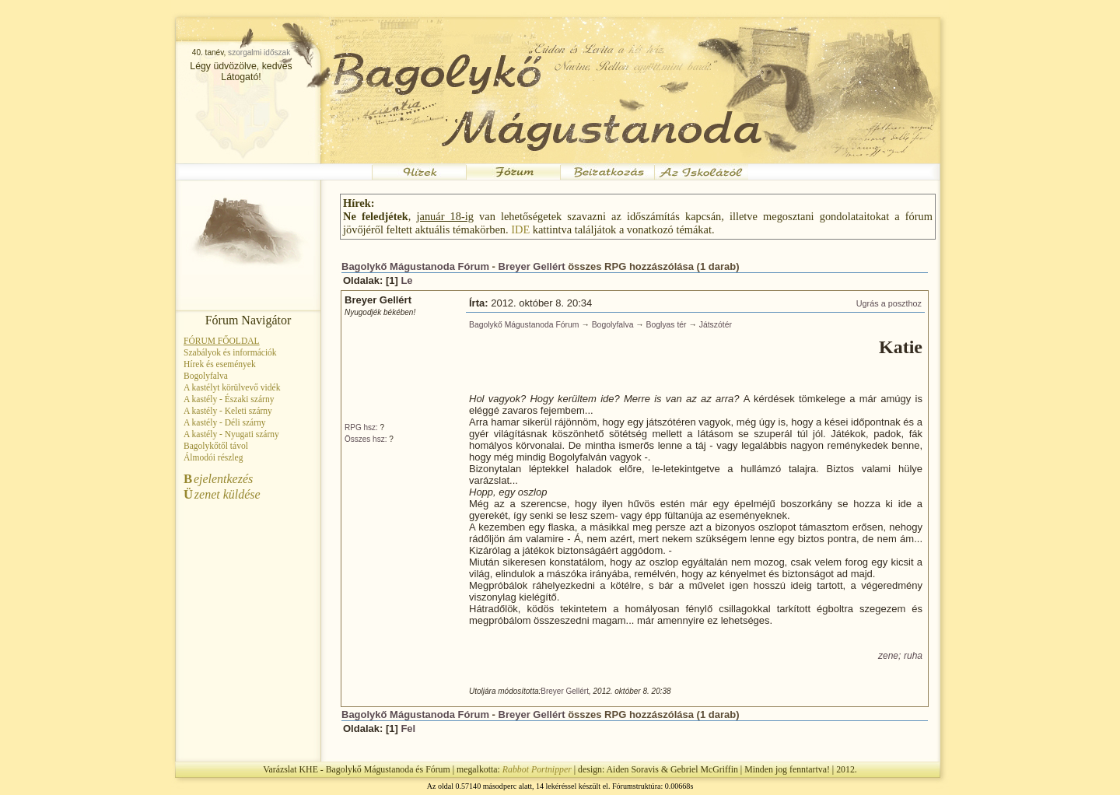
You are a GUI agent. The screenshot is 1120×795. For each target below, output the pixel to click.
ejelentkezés (218, 478)
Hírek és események (220, 364)
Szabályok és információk (230, 352)
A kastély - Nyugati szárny (231, 434)
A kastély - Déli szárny (225, 422)
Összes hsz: (366, 439)
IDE (520, 229)
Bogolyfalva (206, 375)
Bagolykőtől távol (216, 445)
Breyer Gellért (532, 266)
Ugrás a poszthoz (889, 303)
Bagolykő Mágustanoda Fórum (415, 266)
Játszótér (715, 324)
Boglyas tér (666, 324)
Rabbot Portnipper (537, 769)
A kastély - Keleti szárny (228, 410)
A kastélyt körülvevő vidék (232, 387)
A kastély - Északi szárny (229, 399)
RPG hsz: (361, 427)
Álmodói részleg (213, 457)
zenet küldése (222, 494)
